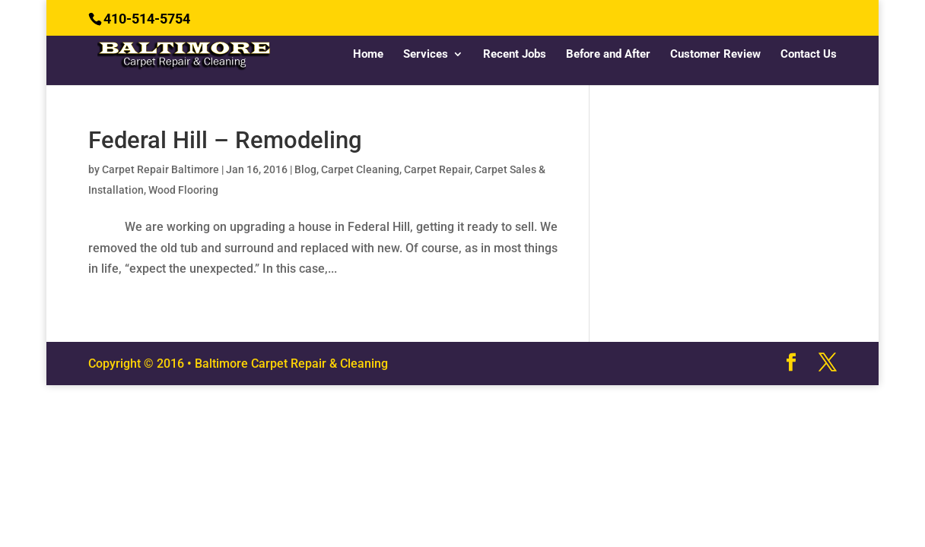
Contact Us (808, 55)
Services (425, 55)
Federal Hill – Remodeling (225, 140)
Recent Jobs (514, 55)
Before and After (608, 55)
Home (368, 55)
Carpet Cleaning (360, 169)
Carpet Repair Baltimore (160, 169)
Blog (305, 169)
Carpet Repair (437, 169)
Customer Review (715, 55)
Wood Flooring (183, 190)
